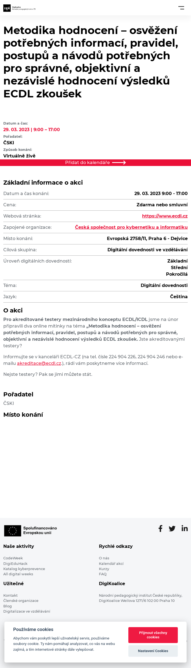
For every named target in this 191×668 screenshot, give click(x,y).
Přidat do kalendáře (95, 162)
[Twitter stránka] (174, 529)
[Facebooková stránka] (162, 529)
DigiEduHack (15, 564)
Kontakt (10, 595)
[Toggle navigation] (181, 7)
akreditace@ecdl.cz (39, 363)
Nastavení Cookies (153, 651)
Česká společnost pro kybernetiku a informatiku (131, 227)
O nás (104, 558)
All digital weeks (18, 574)
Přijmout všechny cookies (153, 635)
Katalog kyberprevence (24, 569)
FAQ (103, 574)
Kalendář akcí (111, 564)
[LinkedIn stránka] (185, 529)
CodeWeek (13, 558)
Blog (7, 606)
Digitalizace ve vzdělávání (26, 611)
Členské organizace (20, 601)
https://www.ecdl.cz (165, 216)
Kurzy (104, 569)
